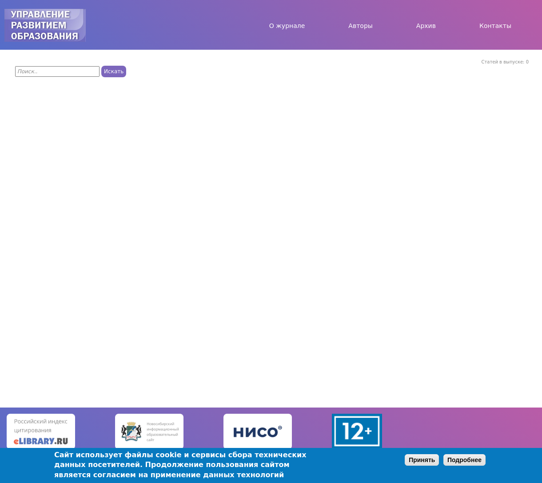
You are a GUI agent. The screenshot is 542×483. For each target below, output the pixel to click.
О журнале (287, 25)
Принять (422, 459)
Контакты (495, 25)
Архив (426, 25)
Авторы (360, 25)
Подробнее (464, 459)
